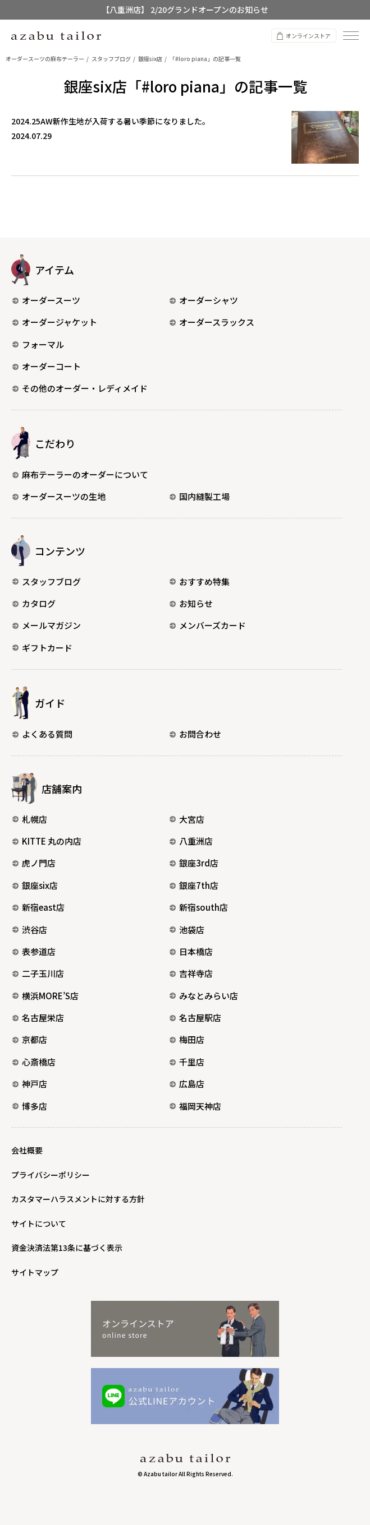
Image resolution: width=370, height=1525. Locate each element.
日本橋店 (191, 951)
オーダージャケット (54, 322)
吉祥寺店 (191, 973)
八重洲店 (191, 841)
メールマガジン (46, 625)
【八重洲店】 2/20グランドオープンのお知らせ (185, 9)
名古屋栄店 (38, 1017)
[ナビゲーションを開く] (351, 35)
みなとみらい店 (204, 996)
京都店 (29, 1039)
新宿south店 (199, 907)
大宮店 (187, 819)
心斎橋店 (34, 1062)
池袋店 (187, 929)
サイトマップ (34, 1272)
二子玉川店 (38, 973)
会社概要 (27, 1150)
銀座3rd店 (194, 863)
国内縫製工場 (200, 496)
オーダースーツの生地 (59, 496)
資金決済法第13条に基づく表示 (66, 1247)
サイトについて (38, 1223)
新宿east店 (38, 907)
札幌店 (29, 819)
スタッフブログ (46, 581)
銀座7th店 (194, 885)
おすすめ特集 (200, 581)
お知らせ (191, 603)
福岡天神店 (195, 1106)
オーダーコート (46, 366)
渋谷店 (29, 929)
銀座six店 (35, 885)
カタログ (34, 603)
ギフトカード (42, 647)
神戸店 (29, 1084)
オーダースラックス (212, 322)
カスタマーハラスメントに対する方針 (78, 1198)
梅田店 (187, 1039)
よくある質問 (42, 734)
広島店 (187, 1084)
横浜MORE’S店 (45, 996)
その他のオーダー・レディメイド (80, 388)
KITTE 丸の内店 (46, 841)
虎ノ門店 (34, 863)
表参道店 (34, 951)
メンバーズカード (208, 625)
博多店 (29, 1106)
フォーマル (38, 344)
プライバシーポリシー (50, 1174)
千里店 (187, 1062)
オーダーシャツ (204, 300)
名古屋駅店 (195, 1017)
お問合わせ (195, 734)
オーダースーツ (46, 300)
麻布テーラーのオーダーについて (80, 474)
